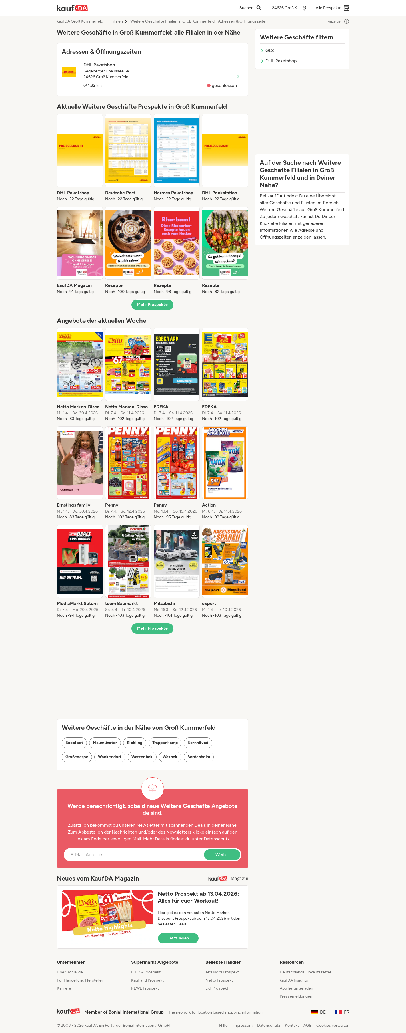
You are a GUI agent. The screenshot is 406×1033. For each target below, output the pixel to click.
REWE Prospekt (145, 988)
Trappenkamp (165, 742)
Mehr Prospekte (152, 304)
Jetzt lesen (178, 938)
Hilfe (223, 1025)
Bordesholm (198, 756)
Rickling (135, 742)
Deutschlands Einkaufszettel (305, 972)
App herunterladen (296, 988)
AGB (307, 1025)
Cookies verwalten (332, 1025)
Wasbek (170, 756)
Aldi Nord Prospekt (222, 972)
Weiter (222, 854)
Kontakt (292, 1025)
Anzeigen (338, 21)
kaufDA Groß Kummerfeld (80, 21)
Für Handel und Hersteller (80, 980)
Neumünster (105, 742)
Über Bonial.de (70, 972)
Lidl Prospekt (216, 988)
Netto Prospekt (219, 980)
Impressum (242, 1025)
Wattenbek (142, 756)
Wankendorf (110, 756)
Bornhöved (197, 742)
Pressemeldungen (296, 996)
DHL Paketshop (278, 61)
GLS (267, 50)
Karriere (64, 988)
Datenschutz (217, 839)
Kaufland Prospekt (147, 980)
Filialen (117, 21)
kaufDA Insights (294, 980)
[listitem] (80, 158)
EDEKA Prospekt (146, 972)
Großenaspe (77, 756)
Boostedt (74, 742)
